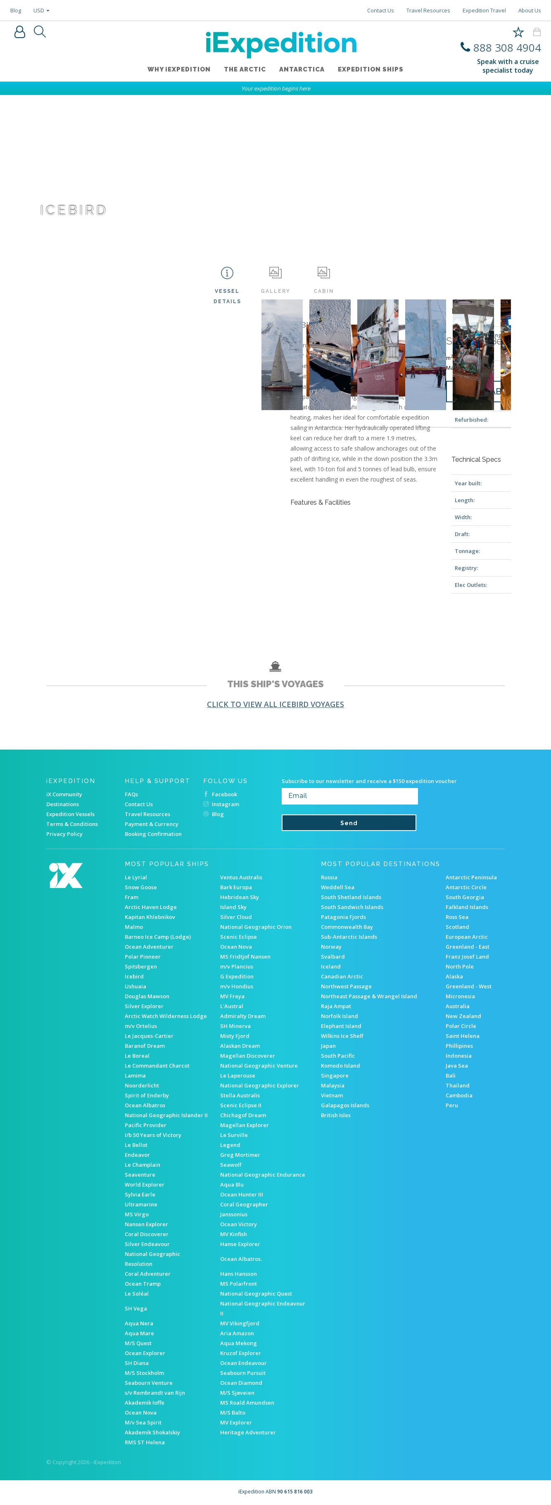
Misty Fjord (234, 1036)
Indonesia (459, 1055)
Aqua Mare (139, 1333)
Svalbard (333, 956)
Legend (230, 1145)
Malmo (134, 927)
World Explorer (144, 1184)
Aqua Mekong (238, 1343)
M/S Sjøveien (237, 1392)
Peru (452, 1105)
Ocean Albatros (145, 1105)
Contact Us (380, 10)
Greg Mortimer (240, 1154)
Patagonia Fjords (343, 917)
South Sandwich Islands (352, 907)
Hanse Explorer (240, 1244)
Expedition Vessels (70, 814)
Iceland (331, 966)
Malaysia (332, 1085)
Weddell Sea (337, 887)
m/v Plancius (236, 966)
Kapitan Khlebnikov (150, 917)
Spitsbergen (141, 966)
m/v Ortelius (141, 1026)
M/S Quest (138, 1343)
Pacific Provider (145, 1125)
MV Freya (232, 996)
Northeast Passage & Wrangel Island (369, 996)
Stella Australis (240, 1095)
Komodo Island (340, 1065)
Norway (331, 946)
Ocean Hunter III (241, 1194)
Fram (131, 897)
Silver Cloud (236, 917)
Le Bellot (136, 1145)
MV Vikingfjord (239, 1323)
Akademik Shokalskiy (152, 1432)
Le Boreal (137, 1055)
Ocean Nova (236, 946)
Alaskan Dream (240, 1045)
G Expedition (237, 976)
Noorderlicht (142, 1085)
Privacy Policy (64, 834)
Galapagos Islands (345, 1105)
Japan (328, 1045)
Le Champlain (142, 1164)
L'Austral (231, 1006)
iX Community (64, 794)
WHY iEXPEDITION (179, 70)
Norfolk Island (339, 1016)
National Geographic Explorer (259, 1085)
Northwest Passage (346, 986)
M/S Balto (232, 1412)
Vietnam (332, 1095)
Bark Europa (236, 887)
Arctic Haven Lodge (151, 907)
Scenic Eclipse (238, 936)
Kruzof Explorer (240, 1353)
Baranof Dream (145, 1045)
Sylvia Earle (140, 1194)
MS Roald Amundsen (247, 1402)
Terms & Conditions (72, 824)
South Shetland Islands (351, 897)
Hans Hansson (238, 1273)
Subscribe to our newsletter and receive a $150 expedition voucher (369, 781)
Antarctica (302, 70)
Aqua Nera (139, 1323)
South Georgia (465, 897)
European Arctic (467, 936)
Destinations (62, 804)
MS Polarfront (238, 1283)
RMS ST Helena (145, 1442)
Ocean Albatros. (241, 1259)
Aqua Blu (232, 1184)
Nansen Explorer (146, 1224)
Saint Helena (463, 1036)
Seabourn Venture (149, 1382)
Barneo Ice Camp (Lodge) (158, 936)
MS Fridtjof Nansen (245, 956)
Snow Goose (141, 887)
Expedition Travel (484, 10)
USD (41, 10)
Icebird (134, 976)
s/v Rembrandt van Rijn (155, 1392)
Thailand (458, 1085)
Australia (458, 1006)
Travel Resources (428, 10)
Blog (15, 10)
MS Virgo (137, 1214)
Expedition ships (371, 70)
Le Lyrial (136, 877)
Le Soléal (137, 1293)
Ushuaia (135, 986)
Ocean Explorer (145, 1353)
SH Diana (137, 1363)
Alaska (454, 976)
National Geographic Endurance (262, 1174)
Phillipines (459, 1045)
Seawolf (231, 1164)
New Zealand (463, 1016)
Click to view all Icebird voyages (275, 704)
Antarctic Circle (466, 887)
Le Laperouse (237, 1075)
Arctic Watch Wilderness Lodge (166, 1016)
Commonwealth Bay (347, 927)
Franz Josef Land (467, 956)
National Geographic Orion (256, 927)
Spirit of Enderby (147, 1095)
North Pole (460, 966)
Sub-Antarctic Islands (349, 936)
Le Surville (234, 1135)
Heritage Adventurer (248, 1432)
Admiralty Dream (243, 1016)
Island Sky (233, 907)
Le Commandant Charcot (157, 1065)
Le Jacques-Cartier (149, 1036)
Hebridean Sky (239, 897)
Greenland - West (469, 986)
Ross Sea (457, 917)
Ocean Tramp (143, 1283)
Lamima (135, 1075)
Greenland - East (467, 946)
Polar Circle (461, 1026)
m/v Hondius (236, 986)
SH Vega (136, 1308)
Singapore (335, 1075)
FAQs (131, 794)
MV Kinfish (233, 1234)
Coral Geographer (244, 1204)
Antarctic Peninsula (471, 877)
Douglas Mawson (147, 996)
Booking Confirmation (153, 834)
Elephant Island (341, 1026)
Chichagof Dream (243, 1115)
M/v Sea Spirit (143, 1422)
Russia (329, 877)
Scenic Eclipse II (240, 1105)
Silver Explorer (144, 1006)
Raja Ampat (336, 1006)
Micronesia (460, 996)
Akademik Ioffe (144, 1402)
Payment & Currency (151, 824)
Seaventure (140, 1174)
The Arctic (245, 70)
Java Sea (457, 1065)
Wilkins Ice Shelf (342, 1036)
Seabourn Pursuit (243, 1373)
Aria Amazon (237, 1333)
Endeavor (137, 1154)
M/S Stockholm (144, 1373)
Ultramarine (141, 1204)
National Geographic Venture (259, 1065)
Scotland (457, 927)
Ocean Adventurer (149, 946)
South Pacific (338, 1055)
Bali (451, 1075)
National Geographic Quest (256, 1293)
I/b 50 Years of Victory (153, 1135)
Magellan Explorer (244, 1125)
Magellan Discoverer (247, 1055)
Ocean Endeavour (243, 1363)
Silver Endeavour (147, 1244)
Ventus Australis (241, 877)
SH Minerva (235, 1026)
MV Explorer (236, 1422)
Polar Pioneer (143, 956)
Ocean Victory (238, 1224)
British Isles (336, 1115)
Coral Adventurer (148, 1273)
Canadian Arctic (342, 976)
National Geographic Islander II (166, 1115)
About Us (529, 10)
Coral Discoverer (147, 1234)
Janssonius (233, 1214)
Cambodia (459, 1095)
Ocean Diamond (241, 1382)
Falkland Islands (467, 907)
